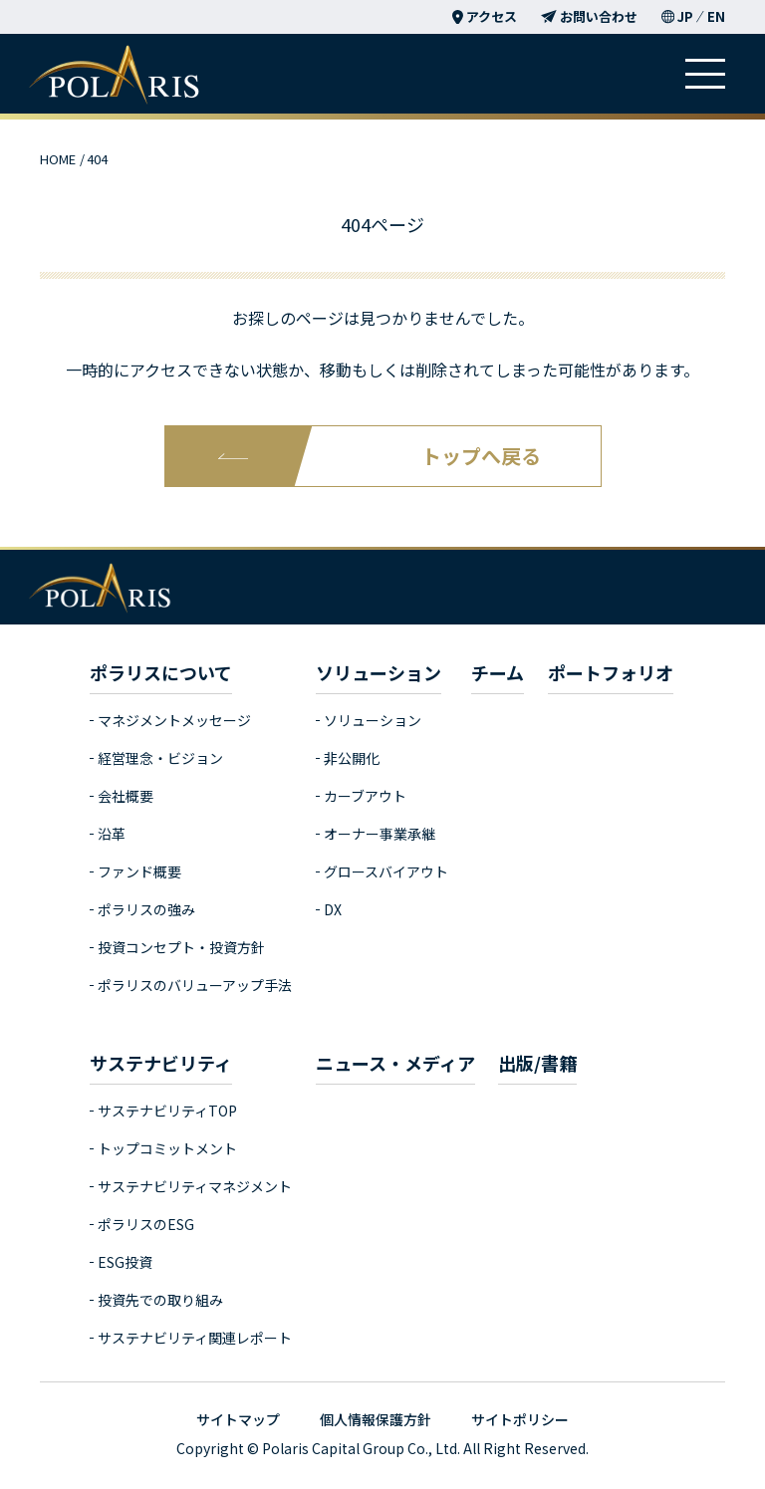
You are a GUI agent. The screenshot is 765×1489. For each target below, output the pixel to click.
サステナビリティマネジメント (195, 1186)
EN (716, 16)
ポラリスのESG (146, 1224)
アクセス (484, 16)
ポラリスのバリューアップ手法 (195, 985)
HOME (58, 158)
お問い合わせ (589, 16)
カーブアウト (365, 796)
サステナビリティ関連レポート (195, 1338)
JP (685, 16)
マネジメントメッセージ (174, 720)
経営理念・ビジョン (160, 758)
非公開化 (352, 758)
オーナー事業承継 (379, 834)
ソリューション (372, 720)
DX (333, 909)
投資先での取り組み (160, 1300)
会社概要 (125, 796)
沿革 (112, 834)
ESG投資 (125, 1262)
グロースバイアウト (386, 871)
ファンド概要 (139, 871)
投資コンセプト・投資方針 (181, 947)
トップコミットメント (167, 1148)
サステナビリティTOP (167, 1110)
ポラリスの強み (146, 909)
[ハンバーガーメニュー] (705, 74)
